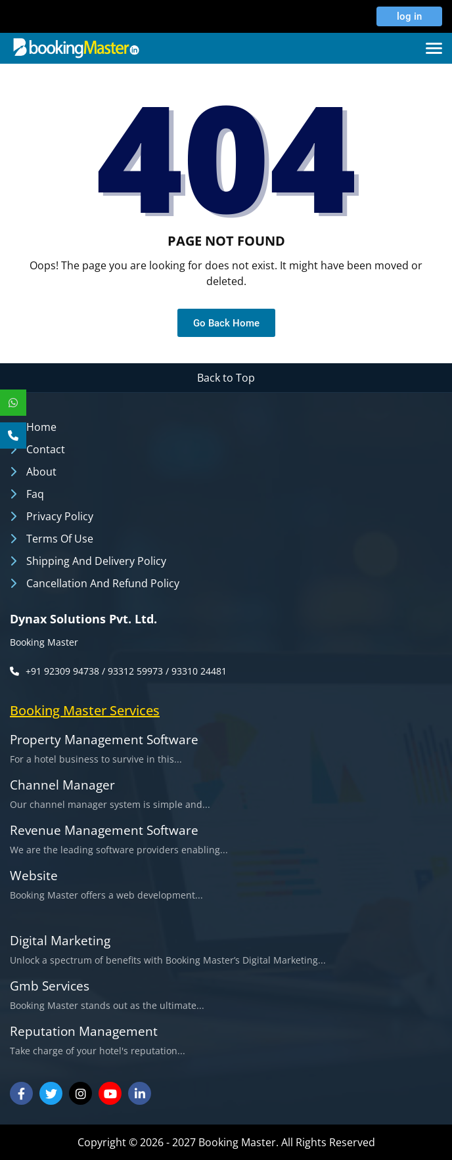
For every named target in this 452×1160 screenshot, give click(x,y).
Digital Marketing (60, 941)
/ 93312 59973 (132, 671)
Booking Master (44, 642)
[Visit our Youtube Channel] (110, 1093)
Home (41, 427)
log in (406, 16)
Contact (45, 449)
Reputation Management (84, 1031)
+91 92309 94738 (62, 671)
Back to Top (226, 377)
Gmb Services (49, 986)
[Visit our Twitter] (50, 1093)
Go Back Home (226, 323)
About (41, 471)
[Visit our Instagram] (80, 1093)
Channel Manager (62, 785)
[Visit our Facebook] (21, 1093)
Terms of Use (59, 538)
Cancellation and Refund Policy (102, 583)
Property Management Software (104, 740)
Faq (35, 494)
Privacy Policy (59, 516)
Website (34, 876)
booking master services (85, 710)
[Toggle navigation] (433, 48)
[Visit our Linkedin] (139, 1093)
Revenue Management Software (104, 830)
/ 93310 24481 (196, 671)
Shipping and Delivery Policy (96, 561)
